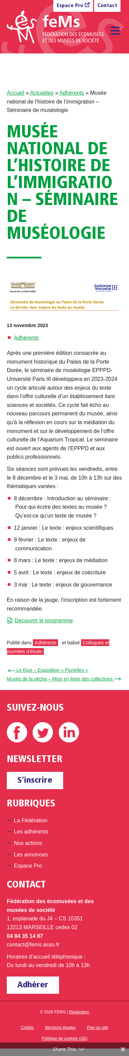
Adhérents (71, 93)
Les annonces (31, 854)
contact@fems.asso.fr (33, 944)
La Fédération (31, 820)
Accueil (15, 93)
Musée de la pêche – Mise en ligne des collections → (63, 679)
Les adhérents (31, 831)
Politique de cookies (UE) (65, 1038)
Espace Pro (70, 5)
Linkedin (69, 732)
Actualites (41, 93)
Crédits (27, 1027)
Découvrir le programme (44, 620)
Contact (107, 5)
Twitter (43, 732)
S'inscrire (34, 780)
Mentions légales (60, 1027)
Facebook (17, 732)
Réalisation (79, 1012)
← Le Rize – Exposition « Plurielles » (49, 670)
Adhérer (32, 985)
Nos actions (28, 843)
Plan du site (97, 1027)
